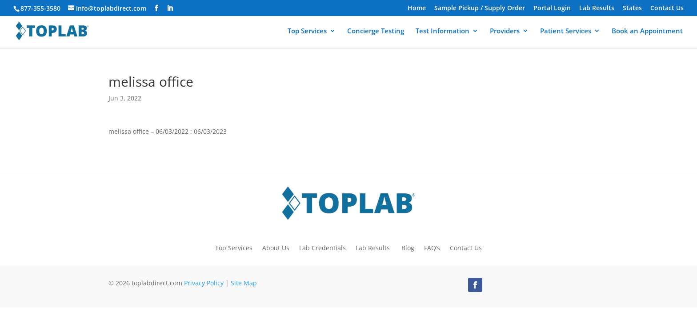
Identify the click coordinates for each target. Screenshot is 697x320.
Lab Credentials (322, 247)
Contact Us (667, 8)
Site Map (244, 283)
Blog (407, 247)
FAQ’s (432, 247)
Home (417, 8)
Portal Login (552, 8)
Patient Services (565, 32)
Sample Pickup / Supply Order (479, 8)
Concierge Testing (375, 32)
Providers (505, 32)
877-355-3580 (40, 8)
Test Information (442, 32)
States (632, 8)
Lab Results (596, 8)
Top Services (307, 32)
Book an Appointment (647, 32)
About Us (275, 247)
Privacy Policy (204, 283)
